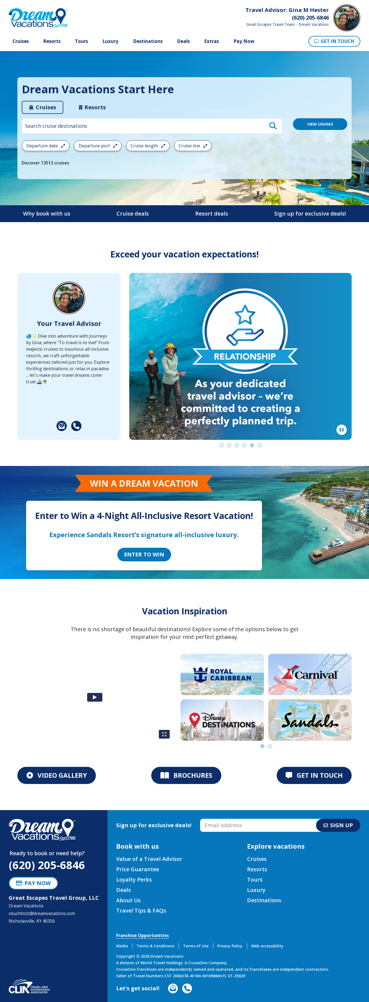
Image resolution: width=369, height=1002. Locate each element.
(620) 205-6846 (47, 864)
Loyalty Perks (134, 879)
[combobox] (152, 126)
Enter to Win (144, 554)
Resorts (52, 41)
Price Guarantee (137, 869)
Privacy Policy (229, 945)
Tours (81, 41)
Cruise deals (132, 213)
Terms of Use (196, 945)
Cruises (20, 41)
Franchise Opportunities (142, 935)
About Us (128, 900)
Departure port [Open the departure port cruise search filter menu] (97, 146)
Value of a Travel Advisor (149, 859)
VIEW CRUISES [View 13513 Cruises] (320, 124)
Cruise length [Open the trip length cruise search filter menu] (148, 146)
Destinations (148, 41)
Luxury (110, 41)
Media (122, 945)
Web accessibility (267, 945)
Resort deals (211, 213)
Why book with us (46, 213)
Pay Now (244, 41)
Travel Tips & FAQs (141, 910)
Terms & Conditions (155, 945)
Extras (211, 41)
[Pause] (341, 429)
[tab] (42, 107)
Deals (183, 41)
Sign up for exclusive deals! (310, 213)
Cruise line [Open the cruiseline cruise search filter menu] (193, 146)
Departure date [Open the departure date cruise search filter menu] (45, 146)
